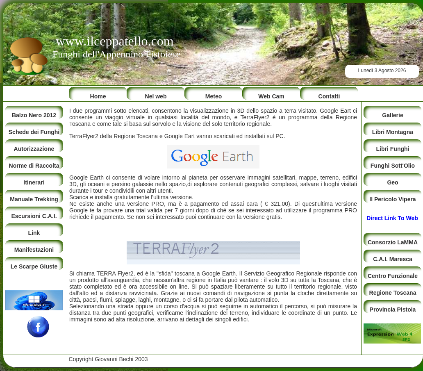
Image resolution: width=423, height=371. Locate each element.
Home (98, 96)
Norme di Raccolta (34, 165)
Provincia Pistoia (393, 309)
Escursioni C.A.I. (34, 216)
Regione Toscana (392, 292)
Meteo (213, 96)
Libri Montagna (392, 132)
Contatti (329, 96)
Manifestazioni (34, 249)
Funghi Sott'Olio (393, 165)
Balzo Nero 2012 (34, 115)
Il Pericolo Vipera (392, 199)
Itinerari (33, 182)
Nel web (156, 96)
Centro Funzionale (393, 276)
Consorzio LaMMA (393, 242)
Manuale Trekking (34, 199)
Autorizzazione (34, 149)
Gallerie (392, 115)
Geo (392, 182)
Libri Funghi (392, 149)
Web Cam (271, 96)
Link (34, 233)
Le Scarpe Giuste (34, 266)
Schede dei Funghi (34, 132)
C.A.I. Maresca (392, 259)
